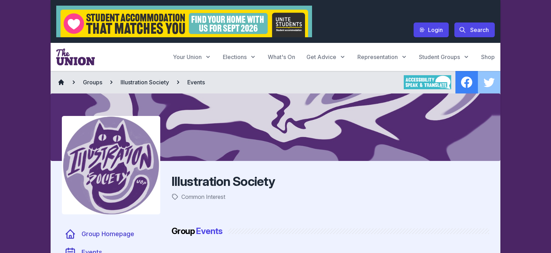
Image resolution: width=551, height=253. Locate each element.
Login (431, 29)
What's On (281, 56)
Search (474, 29)
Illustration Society (145, 82)
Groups (92, 82)
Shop (488, 56)
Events (196, 82)
